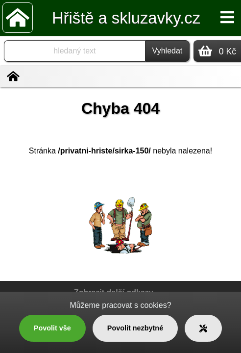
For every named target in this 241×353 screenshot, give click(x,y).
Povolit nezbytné (135, 328)
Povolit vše (52, 328)
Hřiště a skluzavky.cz (126, 18)
